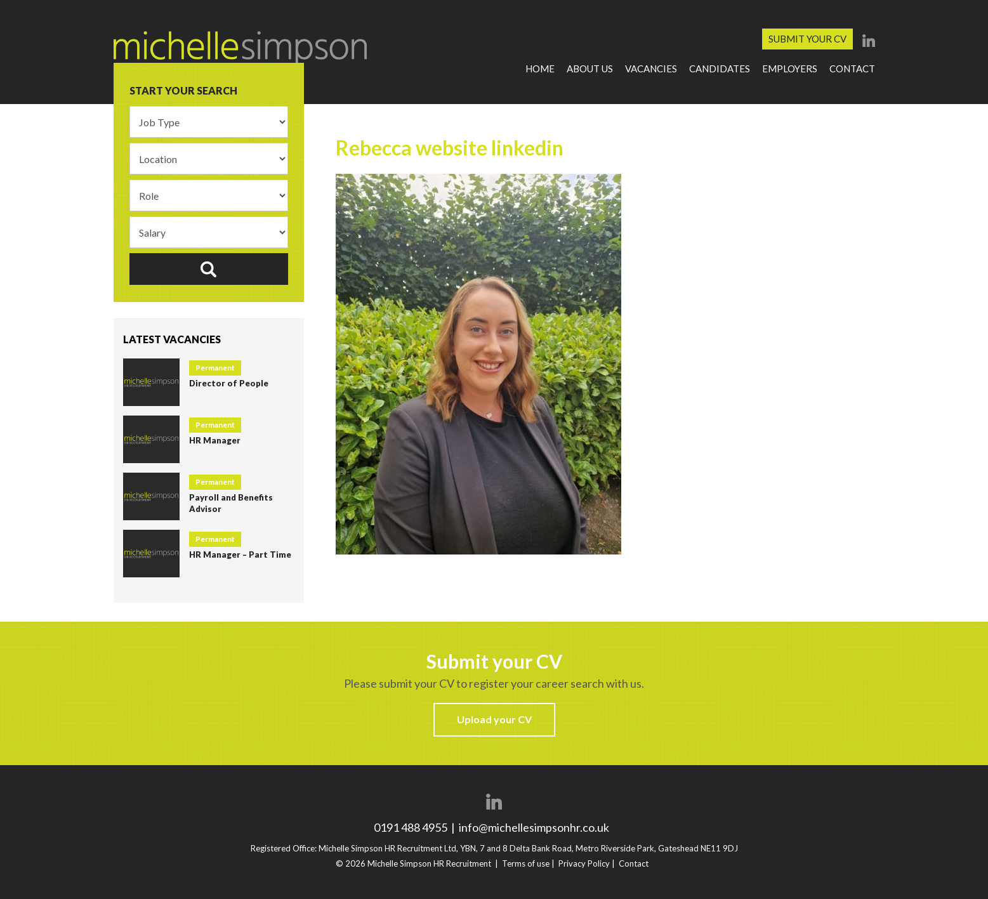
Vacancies (651, 68)
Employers (789, 68)
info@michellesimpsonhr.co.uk (534, 827)
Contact (852, 68)
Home (540, 68)
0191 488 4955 (411, 827)
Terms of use (526, 863)
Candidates (719, 68)
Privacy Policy (584, 863)
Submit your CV (807, 38)
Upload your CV (494, 719)
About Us (590, 68)
